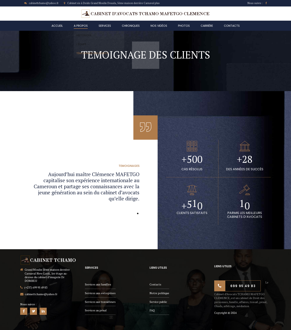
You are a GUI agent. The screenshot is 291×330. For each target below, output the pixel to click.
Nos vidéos (159, 26)
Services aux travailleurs (100, 302)
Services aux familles (98, 284)
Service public (158, 302)
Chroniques (131, 26)
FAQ (152, 310)
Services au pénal (96, 310)
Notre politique (159, 293)
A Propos (81, 26)
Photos (184, 26)
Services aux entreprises (100, 293)
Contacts (232, 26)
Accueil (57, 26)
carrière (207, 26)
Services (105, 26)
